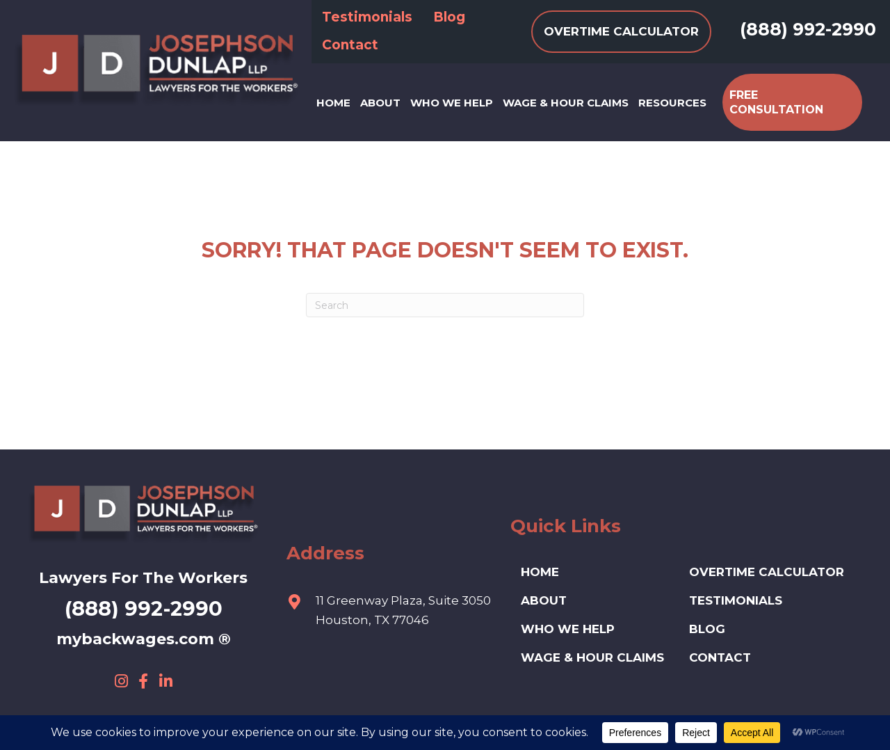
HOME (540, 572)
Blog (707, 629)
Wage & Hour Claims (592, 657)
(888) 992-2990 (808, 29)
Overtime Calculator (766, 572)
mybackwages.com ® (143, 639)
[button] (121, 681)
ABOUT (544, 600)
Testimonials (735, 600)
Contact (720, 657)
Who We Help (568, 629)
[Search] (445, 305)
